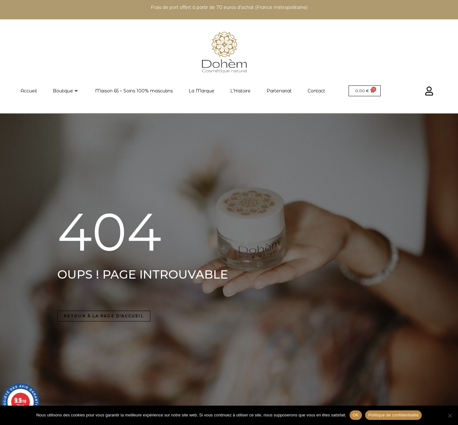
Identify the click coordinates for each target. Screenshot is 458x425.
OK (356, 415)
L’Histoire (240, 91)
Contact (316, 91)
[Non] (449, 415)
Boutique (65, 91)
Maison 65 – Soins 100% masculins (134, 91)
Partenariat (279, 91)
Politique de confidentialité (393, 415)
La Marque (201, 91)
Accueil (28, 91)
